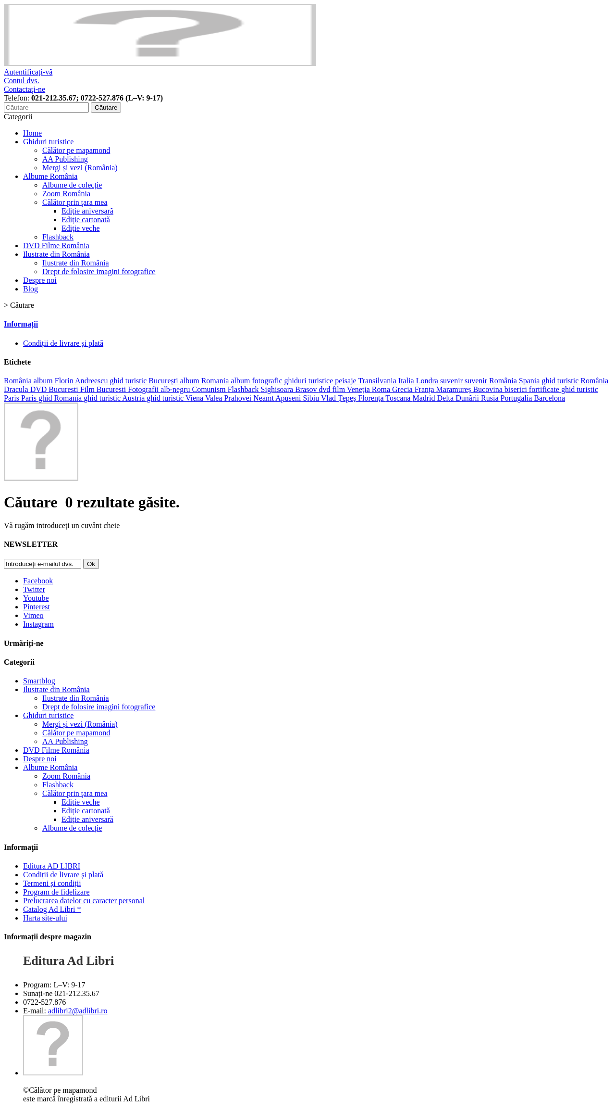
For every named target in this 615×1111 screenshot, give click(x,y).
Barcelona (549, 398)
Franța (425, 389)
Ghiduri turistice (48, 142)
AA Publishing (65, 159)
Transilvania (378, 381)
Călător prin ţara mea (75, 202)
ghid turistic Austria (115, 398)
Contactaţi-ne (24, 89)
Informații (21, 324)
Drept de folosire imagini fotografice (98, 271)
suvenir (452, 381)
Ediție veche (81, 228)
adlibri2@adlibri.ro (78, 1011)
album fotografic (257, 381)
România (19, 381)
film (339, 389)
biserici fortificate (532, 389)
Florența (371, 398)
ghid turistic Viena (176, 398)
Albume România (50, 176)
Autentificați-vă (28, 72)
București (164, 381)
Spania (530, 381)
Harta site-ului (45, 918)
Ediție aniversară (87, 211)
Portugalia (517, 398)
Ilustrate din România (56, 254)
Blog (30, 289)
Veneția (359, 389)
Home (32, 133)
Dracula (17, 389)
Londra (428, 381)
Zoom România (66, 193)
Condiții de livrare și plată (63, 343)
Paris (29, 398)
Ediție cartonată (86, 219)
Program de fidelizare (56, 892)
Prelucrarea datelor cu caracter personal (84, 900)
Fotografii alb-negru (160, 389)
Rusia (490, 398)
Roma (382, 389)
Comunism (209, 389)
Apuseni (289, 398)
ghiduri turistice (309, 381)
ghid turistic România (574, 381)
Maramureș (454, 389)
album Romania (205, 381)
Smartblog (39, 681)
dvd (325, 389)
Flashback (58, 237)
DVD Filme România (56, 245)
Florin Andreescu (82, 381)
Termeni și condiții (52, 883)
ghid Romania (61, 398)
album (44, 381)
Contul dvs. (21, 80)
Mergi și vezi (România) (80, 168)
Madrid (424, 398)
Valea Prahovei (229, 398)
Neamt (264, 398)
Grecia (403, 389)
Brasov (307, 389)
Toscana (398, 398)
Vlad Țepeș (339, 398)
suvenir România (492, 381)
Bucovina (488, 389)
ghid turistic (129, 381)
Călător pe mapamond (76, 150)
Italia (407, 381)
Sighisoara (278, 389)
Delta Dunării (459, 398)
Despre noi (40, 280)
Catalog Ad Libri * (52, 909)
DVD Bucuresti (55, 389)
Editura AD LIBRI (51, 866)
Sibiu (312, 398)
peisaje (346, 381)
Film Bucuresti (104, 389)
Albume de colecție (72, 185)
